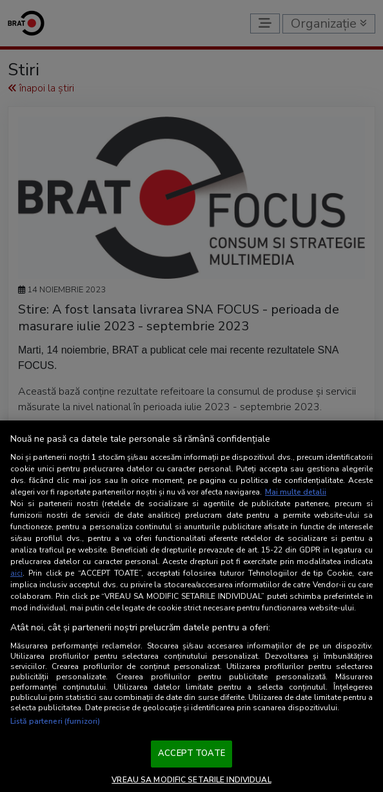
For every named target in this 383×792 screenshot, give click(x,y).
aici (16, 573)
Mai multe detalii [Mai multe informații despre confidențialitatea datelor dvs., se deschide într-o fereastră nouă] (295, 492)
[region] (191, 606)
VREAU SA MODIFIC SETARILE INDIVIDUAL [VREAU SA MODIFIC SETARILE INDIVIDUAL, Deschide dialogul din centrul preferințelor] (191, 780)
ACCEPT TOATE (191, 753)
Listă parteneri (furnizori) (55, 721)
